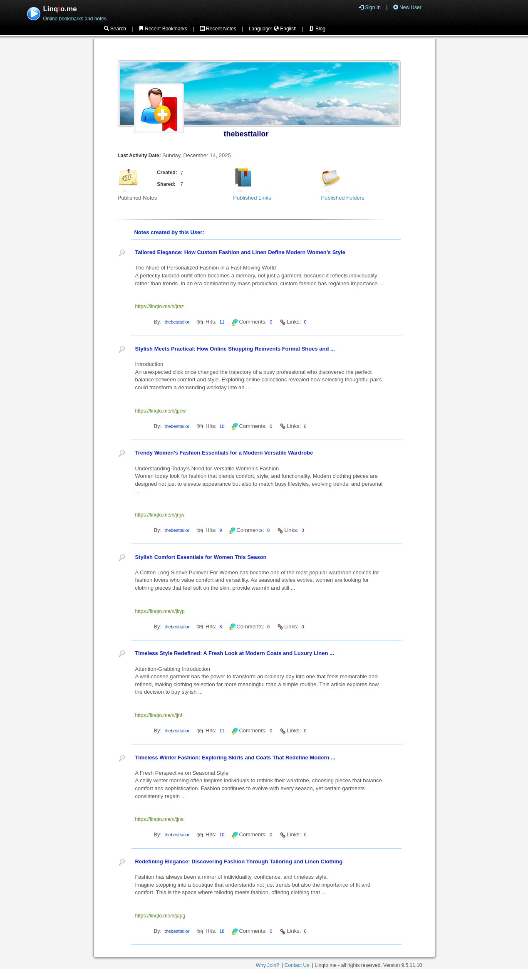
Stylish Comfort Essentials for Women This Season (200, 557)
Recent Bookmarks (163, 29)
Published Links (252, 198)
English (285, 29)
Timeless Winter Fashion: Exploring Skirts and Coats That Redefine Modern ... (235, 757)
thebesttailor (246, 134)
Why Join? (267, 965)
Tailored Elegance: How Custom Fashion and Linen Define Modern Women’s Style (240, 252)
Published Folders (342, 198)
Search (115, 29)
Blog (317, 29)
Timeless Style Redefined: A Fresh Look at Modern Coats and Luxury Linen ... (234, 653)
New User (407, 7)
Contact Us (297, 965)
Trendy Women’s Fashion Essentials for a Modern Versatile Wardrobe (224, 453)
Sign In (370, 7)
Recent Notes (218, 29)
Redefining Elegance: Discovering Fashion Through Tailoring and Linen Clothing (238, 861)
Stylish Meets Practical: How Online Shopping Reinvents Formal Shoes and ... (235, 349)
